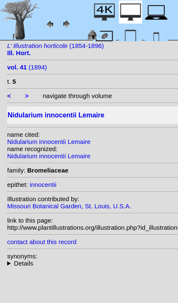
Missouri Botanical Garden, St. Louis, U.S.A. (69, 206)
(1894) (27, 67)
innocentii (43, 184)
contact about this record (41, 241)
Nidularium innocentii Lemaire (49, 141)
